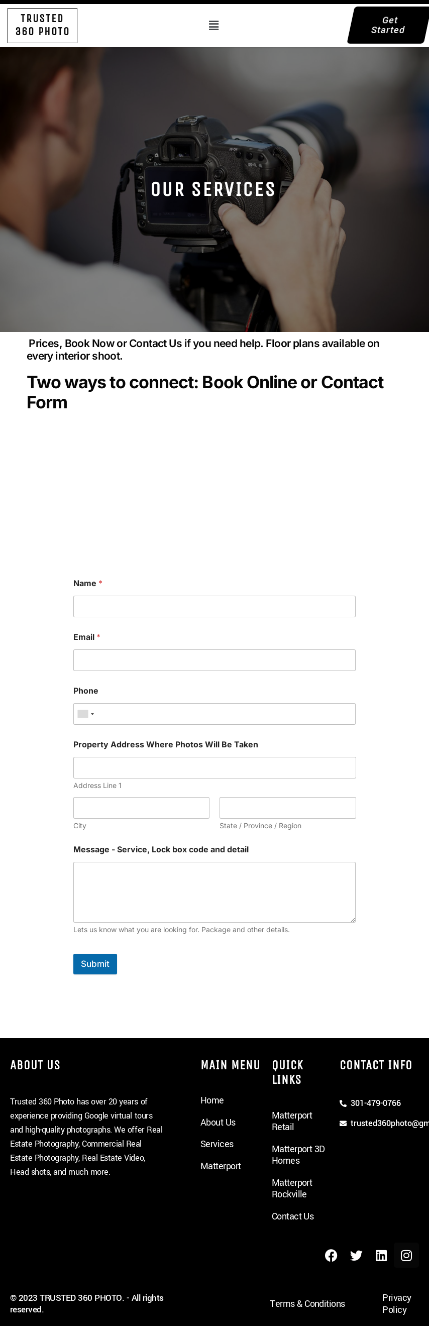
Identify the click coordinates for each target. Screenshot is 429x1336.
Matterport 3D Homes (298, 1155)
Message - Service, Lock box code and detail (161, 849)
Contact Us (293, 1216)
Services (217, 1144)
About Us (218, 1122)
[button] (214, 25)
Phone (85, 691)
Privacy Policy (396, 1303)
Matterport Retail (292, 1121)
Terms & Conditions (307, 1303)
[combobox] (85, 714)
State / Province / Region (260, 825)
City (79, 825)
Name (87, 583)
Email (86, 637)
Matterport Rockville (292, 1188)
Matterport (220, 1166)
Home (212, 1100)
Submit (95, 964)
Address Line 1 (97, 785)
